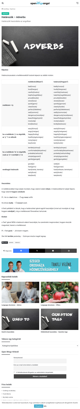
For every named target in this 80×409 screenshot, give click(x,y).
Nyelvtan (12, 9)
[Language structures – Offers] (60, 292)
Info (45, 406)
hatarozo (17, 242)
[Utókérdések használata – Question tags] (60, 319)
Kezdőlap (5, 9)
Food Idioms (7, 394)
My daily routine (8, 397)
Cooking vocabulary (9, 390)
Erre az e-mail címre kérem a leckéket (26, 365)
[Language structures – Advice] (20, 292)
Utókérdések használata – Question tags (54, 332)
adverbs (11, 242)
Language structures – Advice (11, 305)
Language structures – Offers (50, 305)
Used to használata (8, 332)
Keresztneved (18, 357)
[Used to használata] (20, 319)
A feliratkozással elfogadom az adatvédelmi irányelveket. (34, 372)
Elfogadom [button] (38, 406)
